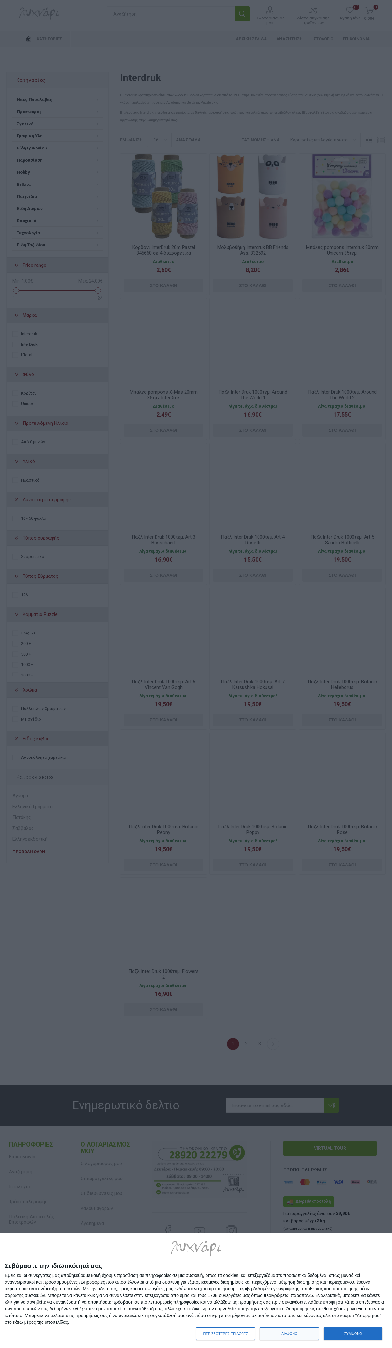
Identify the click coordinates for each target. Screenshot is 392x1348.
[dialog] (196, 1290)
